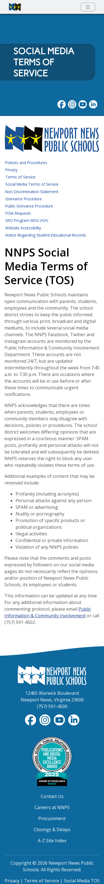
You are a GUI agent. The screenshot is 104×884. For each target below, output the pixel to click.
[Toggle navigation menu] (88, 7)
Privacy (11, 169)
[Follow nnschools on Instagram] (72, 104)
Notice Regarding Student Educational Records (45, 235)
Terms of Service (20, 177)
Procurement (52, 818)
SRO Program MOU (26, 220)
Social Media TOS (82, 881)
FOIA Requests (18, 213)
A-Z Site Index (52, 841)
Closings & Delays (52, 829)
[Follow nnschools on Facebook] (61, 104)
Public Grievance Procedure (29, 206)
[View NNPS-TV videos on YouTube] (60, 720)
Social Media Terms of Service (32, 184)
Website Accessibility (23, 227)
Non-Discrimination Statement (31, 191)
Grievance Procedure (23, 198)
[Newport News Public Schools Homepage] (52, 675)
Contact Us (52, 796)
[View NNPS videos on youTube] (82, 104)
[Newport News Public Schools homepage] (15, 7)
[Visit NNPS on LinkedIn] (93, 104)
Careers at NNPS (52, 807)
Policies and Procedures (26, 162)
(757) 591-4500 (52, 706)
